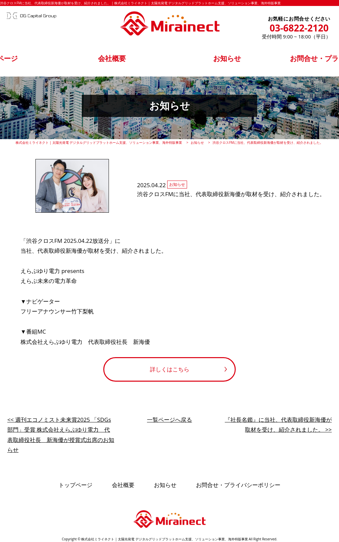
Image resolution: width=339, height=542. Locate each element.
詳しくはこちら (169, 369)
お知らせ (210, 60)
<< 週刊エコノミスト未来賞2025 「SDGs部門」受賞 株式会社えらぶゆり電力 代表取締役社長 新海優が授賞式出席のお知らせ (60, 435)
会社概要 (128, 60)
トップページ (46, 60)
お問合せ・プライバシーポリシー (293, 60)
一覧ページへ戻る (169, 419)
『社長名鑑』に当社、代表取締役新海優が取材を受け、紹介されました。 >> (278, 425)
